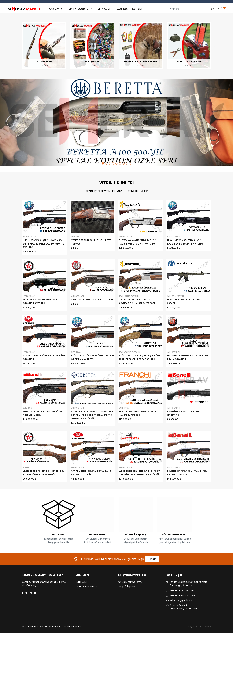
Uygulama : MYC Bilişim (199, 645)
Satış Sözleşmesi (126, 604)
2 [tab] (106, 163)
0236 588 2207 (186, 608)
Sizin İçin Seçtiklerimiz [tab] (103, 191)
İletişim (137, 8)
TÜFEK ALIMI (103, 8)
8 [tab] (127, 163)
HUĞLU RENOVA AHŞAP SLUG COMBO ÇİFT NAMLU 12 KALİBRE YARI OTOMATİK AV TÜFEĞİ (43, 244)
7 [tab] (123, 163)
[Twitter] (26, 611)
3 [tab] (110, 163)
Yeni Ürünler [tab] (138, 191)
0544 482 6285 (187, 613)
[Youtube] (35, 611)
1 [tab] (103, 163)
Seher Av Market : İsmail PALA (42, 594)
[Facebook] (22, 611)
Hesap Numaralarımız (87, 604)
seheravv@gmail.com (181, 618)
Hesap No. (121, 8)
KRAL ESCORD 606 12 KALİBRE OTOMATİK (92, 299)
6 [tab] (120, 163)
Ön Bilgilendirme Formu (130, 600)
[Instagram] (31, 611)
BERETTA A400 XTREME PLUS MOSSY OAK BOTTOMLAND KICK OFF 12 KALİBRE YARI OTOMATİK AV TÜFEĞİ (92, 415)
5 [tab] (116, 163)
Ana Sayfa (56, 8)
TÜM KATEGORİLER (79, 8)
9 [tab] (130, 163)
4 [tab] (113, 163)
